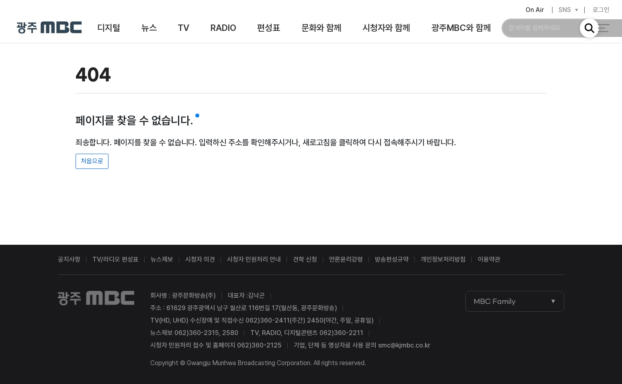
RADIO (223, 29)
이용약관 (489, 259)
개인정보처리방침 (443, 259)
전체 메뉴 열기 (604, 29)
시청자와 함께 (386, 29)
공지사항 (69, 259)
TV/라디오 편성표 (115, 259)
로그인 (601, 10)
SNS (565, 11)
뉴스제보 (162, 259)
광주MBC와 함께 (461, 29)
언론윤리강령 (346, 259)
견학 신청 (305, 259)
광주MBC (49, 29)
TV (183, 29)
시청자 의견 (200, 259)
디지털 (108, 29)
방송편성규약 (392, 259)
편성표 (268, 29)
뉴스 (149, 29)
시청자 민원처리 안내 (254, 259)
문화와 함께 (321, 29)
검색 (589, 29)
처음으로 (92, 161)
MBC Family (495, 301)
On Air (535, 10)
